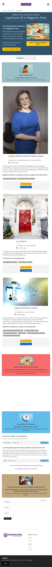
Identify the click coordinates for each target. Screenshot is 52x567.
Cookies (4, 558)
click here (39, 465)
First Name (6, 507)
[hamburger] (48, 4)
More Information (26, 187)
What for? (31, 560)
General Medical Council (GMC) (10, 178)
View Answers (44, 442)
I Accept (5, 563)
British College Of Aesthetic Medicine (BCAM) (13, 330)
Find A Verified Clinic (11, 49)
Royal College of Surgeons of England (26, 178)
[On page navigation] (26, 58)
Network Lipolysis (22, 333)
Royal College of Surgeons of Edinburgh (36, 333)
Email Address (7, 502)
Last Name (6, 513)
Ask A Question (26, 4)
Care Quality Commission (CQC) (10, 262)
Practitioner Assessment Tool (38, 43)
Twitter (29, 539)
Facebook (30, 541)
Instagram (30, 537)
